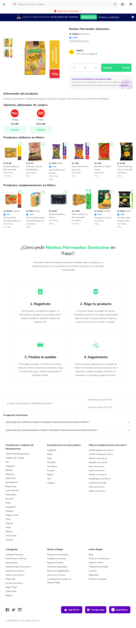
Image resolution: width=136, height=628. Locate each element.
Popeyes (9, 511)
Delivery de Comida (97, 482)
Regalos (9, 595)
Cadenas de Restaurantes (17, 453)
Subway (9, 523)
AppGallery (119, 609)
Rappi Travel (11, 587)
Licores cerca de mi (14, 583)
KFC (7, 462)
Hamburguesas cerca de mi (101, 450)
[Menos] (74, 68)
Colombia (51, 462)
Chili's (8, 519)
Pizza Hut (10, 474)
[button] (68, 11)
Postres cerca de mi (97, 474)
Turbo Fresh (11, 591)
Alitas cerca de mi (97, 491)
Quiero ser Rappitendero (58, 570)
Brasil (49, 454)
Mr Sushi (9, 498)
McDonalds (11, 494)
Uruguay (51, 482)
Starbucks (10, 466)
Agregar (14, 129)
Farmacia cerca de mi (15, 570)
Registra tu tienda (55, 562)
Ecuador (51, 470)
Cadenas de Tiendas (15, 458)
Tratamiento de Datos (98, 566)
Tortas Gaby (11, 535)
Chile (49, 458)
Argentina (51, 450)
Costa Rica (52, 466)
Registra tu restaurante (57, 554)
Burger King (11, 486)
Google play (95, 609)
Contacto (93, 570)
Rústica (9, 531)
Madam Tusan (12, 515)
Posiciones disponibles (57, 566)
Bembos (9, 470)
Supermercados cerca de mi (18, 566)
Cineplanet (10, 507)
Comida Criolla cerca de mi (101, 454)
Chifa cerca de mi (96, 487)
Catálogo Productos (14, 554)
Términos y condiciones (108, 17)
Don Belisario (12, 482)
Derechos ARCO (96, 562)
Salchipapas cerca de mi (100, 478)
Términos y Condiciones (99, 558)
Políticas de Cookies (98, 579)
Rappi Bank (94, 575)
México (50, 474)
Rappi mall (10, 579)
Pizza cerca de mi (96, 466)
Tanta (8, 527)
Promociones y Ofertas (16, 558)
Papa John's (11, 478)
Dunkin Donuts (12, 490)
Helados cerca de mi (98, 462)
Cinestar (9, 539)
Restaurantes (12, 562)
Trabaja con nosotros (56, 558)
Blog (91, 554)
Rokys (8, 502)
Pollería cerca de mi (97, 458)
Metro (79, 50)
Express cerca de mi (15, 575)
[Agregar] (20, 144)
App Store (71, 609)
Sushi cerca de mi (97, 470)
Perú (49, 478)
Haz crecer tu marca (56, 575)
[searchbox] (64, 4)
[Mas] (96, 68)
